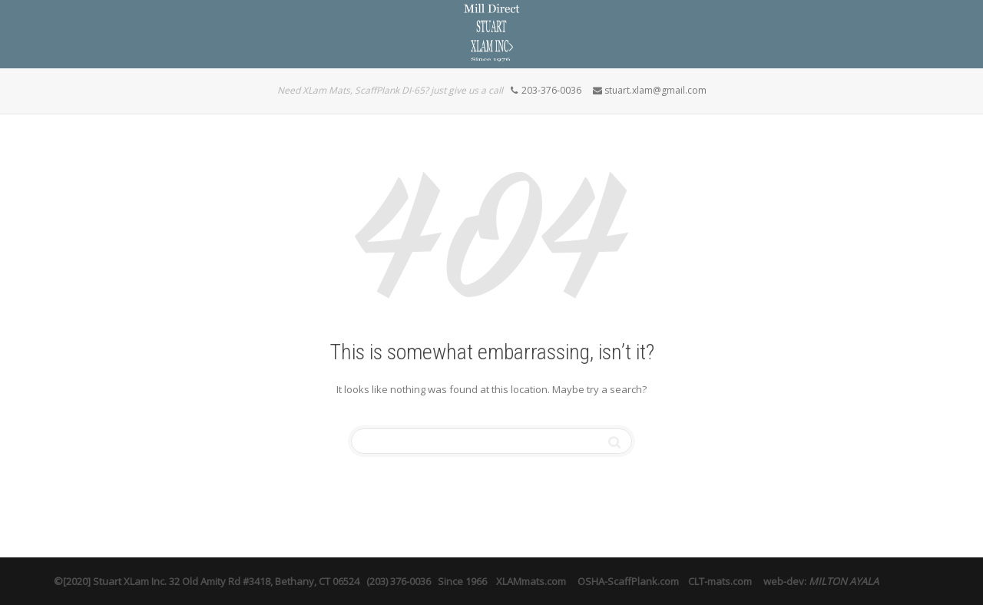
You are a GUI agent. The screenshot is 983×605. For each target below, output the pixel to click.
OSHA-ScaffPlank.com (629, 581)
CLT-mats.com (720, 581)
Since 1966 (462, 581)
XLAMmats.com (531, 581)
